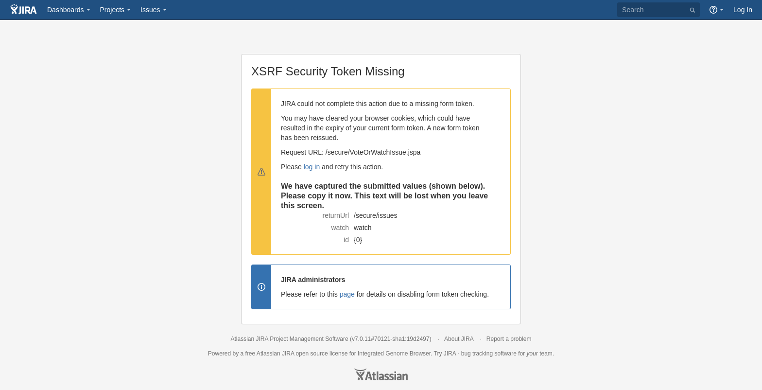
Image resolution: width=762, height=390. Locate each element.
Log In (742, 10)
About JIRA (458, 339)
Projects (112, 10)
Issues (150, 10)
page (347, 294)
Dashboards (65, 10)
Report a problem (509, 339)
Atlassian (381, 374)
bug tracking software (489, 353)
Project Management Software (309, 339)
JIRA (288, 353)
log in (312, 167)
